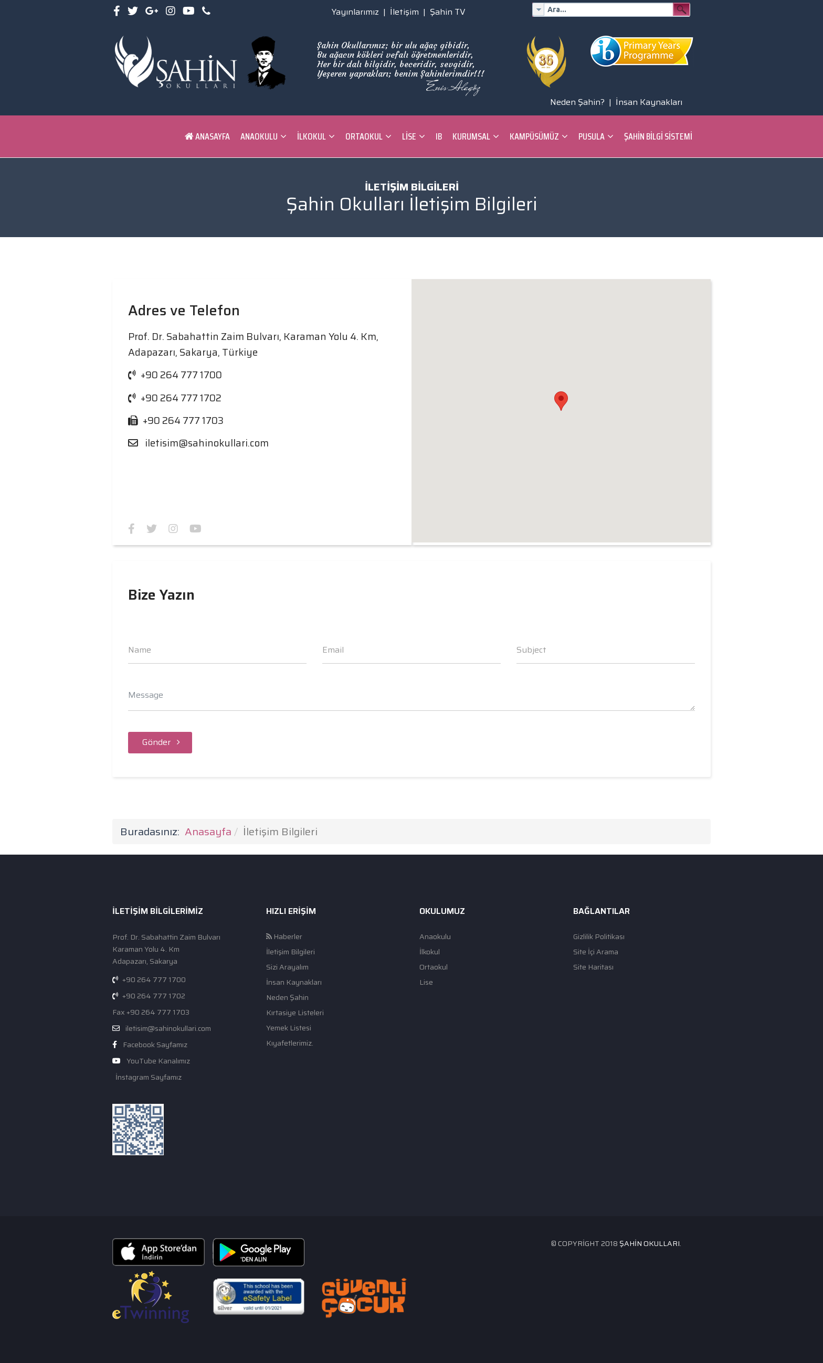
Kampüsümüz (534, 136)
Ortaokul (364, 136)
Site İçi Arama (595, 951)
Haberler (284, 936)
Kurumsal (471, 136)
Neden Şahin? (577, 102)
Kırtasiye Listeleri (295, 1012)
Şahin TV (448, 11)
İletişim (404, 11)
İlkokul (311, 136)
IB (439, 136)
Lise (409, 136)
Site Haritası (593, 967)
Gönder (160, 742)
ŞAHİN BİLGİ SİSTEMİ (658, 136)
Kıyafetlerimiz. (289, 1043)
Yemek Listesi (288, 1028)
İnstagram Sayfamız (148, 1077)
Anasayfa (207, 136)
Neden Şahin (287, 997)
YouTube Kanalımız (158, 1061)
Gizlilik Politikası (599, 936)
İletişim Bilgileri (290, 951)
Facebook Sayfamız (155, 1044)
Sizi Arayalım (287, 967)
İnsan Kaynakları (649, 102)
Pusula (591, 136)
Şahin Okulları (649, 1243)
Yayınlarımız (355, 11)
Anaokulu (259, 136)
